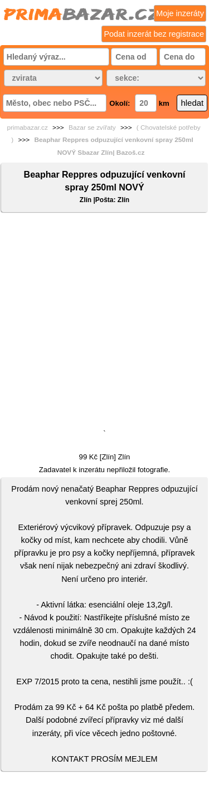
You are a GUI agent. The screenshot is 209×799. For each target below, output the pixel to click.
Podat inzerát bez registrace (154, 34)
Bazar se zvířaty (92, 127)
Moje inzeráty (180, 13)
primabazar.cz (27, 127)
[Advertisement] (104, 323)
